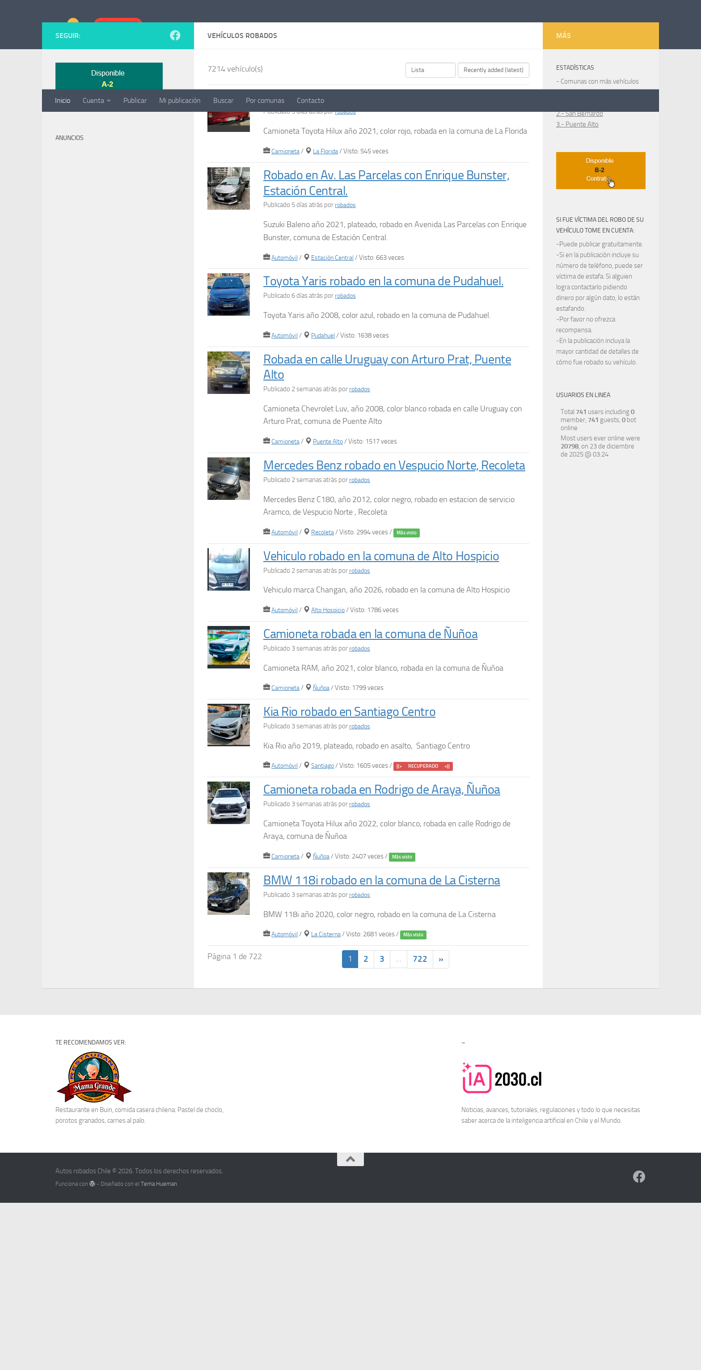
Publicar (135, 100)
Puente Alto (331, 546)
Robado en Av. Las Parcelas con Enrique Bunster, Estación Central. (377, 272)
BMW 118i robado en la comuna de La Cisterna (373, 1039)
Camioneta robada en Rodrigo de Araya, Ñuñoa (377, 933)
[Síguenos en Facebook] (175, 124)
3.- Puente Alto (577, 214)
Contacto (310, 100)
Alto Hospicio (331, 746)
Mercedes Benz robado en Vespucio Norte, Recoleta (386, 577)
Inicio (62, 100)
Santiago (325, 901)
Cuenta (93, 100)
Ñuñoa (324, 824)
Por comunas (265, 100)
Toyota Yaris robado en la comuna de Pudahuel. (369, 378)
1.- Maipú (569, 192)
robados (346, 201)
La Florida (328, 241)
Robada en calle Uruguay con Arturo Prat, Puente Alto (381, 471)
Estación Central (335, 347)
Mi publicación (180, 100)
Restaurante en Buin (83, 1277)
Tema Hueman (159, 1351)
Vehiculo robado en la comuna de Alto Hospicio (371, 684)
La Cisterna (328, 1101)
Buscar (223, 100)
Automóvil (285, 347)
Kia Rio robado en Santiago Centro (361, 847)
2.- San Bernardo (579, 203)
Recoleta (325, 652)
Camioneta (286, 241)
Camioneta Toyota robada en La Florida (376, 186)
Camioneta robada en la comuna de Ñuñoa (385, 769)
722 (420, 1126)
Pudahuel (326, 440)
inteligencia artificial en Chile (549, 1288)
